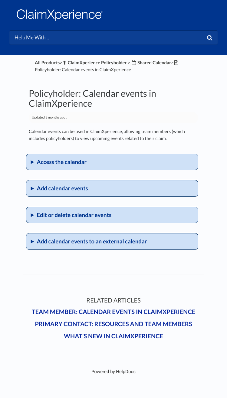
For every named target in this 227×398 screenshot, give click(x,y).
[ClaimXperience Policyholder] (94, 62)
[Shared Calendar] (151, 62)
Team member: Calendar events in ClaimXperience (114, 312)
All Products (47, 62)
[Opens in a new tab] (113, 371)
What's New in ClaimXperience (113, 336)
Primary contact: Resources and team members (113, 324)
